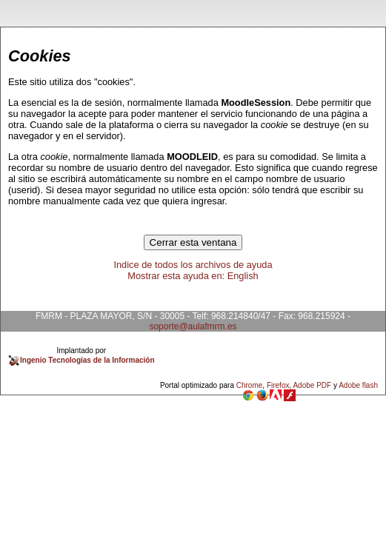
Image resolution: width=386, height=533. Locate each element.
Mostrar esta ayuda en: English (192, 275)
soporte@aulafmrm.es (192, 326)
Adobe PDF (312, 385)
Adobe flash (358, 385)
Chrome (249, 385)
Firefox (278, 385)
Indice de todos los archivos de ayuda (192, 264)
